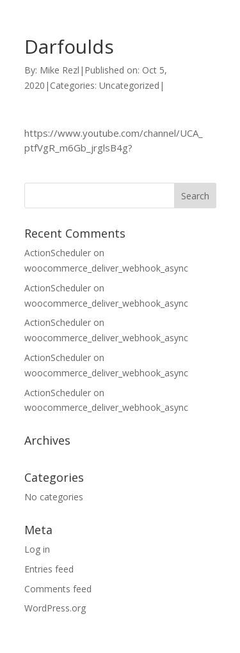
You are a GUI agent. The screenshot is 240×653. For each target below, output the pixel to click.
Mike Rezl (59, 70)
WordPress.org (55, 608)
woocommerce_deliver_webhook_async (106, 268)
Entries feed (49, 569)
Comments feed (58, 589)
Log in (37, 549)
